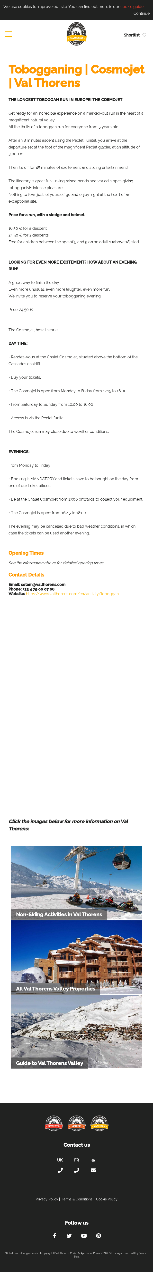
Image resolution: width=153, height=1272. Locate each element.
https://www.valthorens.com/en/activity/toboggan (72, 594)
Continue (142, 13)
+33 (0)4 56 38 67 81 (76, 1170)
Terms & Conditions (77, 1199)
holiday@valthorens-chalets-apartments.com (93, 1170)
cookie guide (132, 6)
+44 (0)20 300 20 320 (60, 1170)
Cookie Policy (106, 1199)
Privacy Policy (47, 1199)
